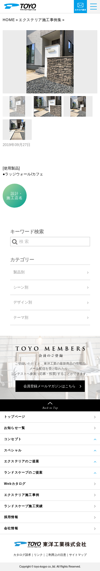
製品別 (19, 272)
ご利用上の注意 (56, 554)
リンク (38, 554)
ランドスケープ (23, 506)
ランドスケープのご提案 (23, 472)
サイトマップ (78, 554)
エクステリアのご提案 (21, 461)
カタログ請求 (22, 554)
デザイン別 (22, 302)
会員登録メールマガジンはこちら (49, 386)
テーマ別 (20, 317)
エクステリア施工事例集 (40, 20)
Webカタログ (15, 484)
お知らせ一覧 (14, 428)
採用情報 (11, 517)
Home (9, 20)
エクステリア (21, 495)
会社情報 (11, 528)
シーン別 (20, 287)
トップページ (14, 417)
